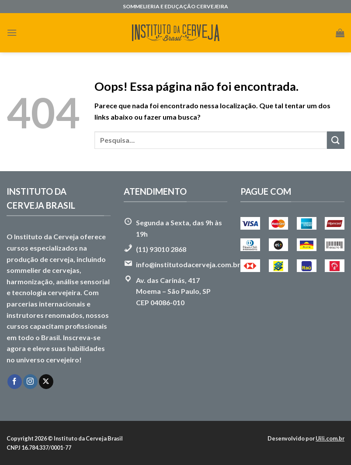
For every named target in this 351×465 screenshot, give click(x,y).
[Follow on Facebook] (14, 381)
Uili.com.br (330, 438)
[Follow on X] (46, 381)
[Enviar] (335, 139)
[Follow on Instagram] (30, 381)
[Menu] (12, 32)
